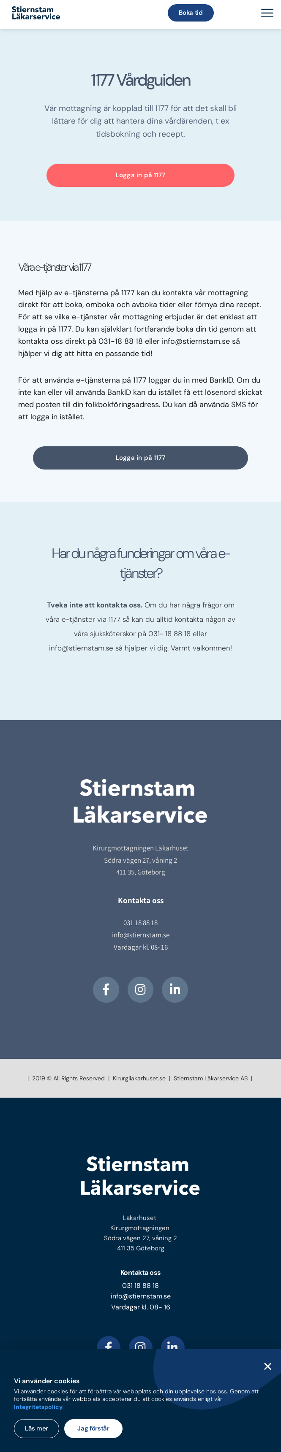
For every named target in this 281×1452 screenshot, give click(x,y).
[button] (268, 1366)
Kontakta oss (140, 1272)
